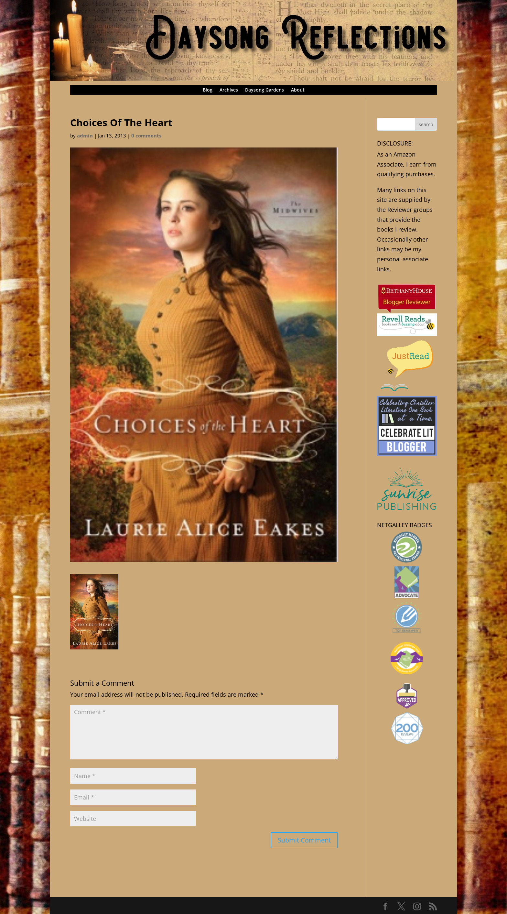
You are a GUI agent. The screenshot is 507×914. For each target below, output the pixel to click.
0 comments (146, 135)
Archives (229, 90)
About (298, 90)
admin (85, 135)
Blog (207, 90)
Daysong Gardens (264, 90)
